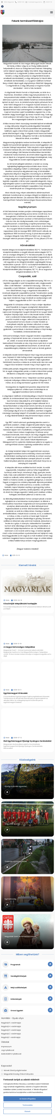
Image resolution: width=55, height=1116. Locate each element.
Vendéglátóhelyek (18, 976)
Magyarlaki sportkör (13, 824)
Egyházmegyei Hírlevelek (16, 693)
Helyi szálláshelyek (19, 987)
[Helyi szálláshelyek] (5, 987)
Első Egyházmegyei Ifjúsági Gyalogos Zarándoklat (27, 741)
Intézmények (16, 999)
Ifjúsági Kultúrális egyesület (16, 786)
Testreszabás (28, 1105)
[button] (51, 12)
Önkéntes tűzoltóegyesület (16, 861)
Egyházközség (10, 899)
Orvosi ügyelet (17, 1010)
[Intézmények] (5, 999)
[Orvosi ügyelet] (5, 1010)
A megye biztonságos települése (19, 647)
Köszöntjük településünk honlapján (20, 603)
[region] (27, 1096)
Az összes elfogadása (27, 1099)
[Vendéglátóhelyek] (5, 976)
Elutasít (27, 1111)
